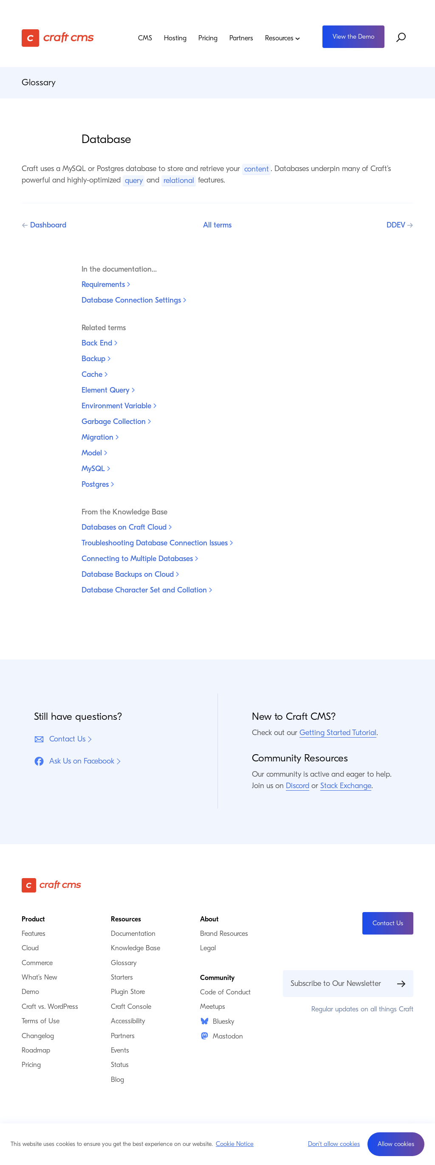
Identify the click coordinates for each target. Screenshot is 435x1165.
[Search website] (401, 38)
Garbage (116, 421)
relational (179, 180)
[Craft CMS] (63, 37)
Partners (241, 38)
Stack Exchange (345, 785)
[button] (395, 1144)
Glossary (39, 82)
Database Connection (134, 300)
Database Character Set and (147, 590)
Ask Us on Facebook (74, 761)
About (209, 919)
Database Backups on (130, 574)
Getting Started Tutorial (337, 732)
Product (33, 919)
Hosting (175, 38)
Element (108, 390)
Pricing (208, 38)
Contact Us (59, 739)
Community (217, 978)
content (256, 168)
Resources (282, 38)
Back (99, 343)
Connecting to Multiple (140, 558)
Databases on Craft (127, 527)
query (134, 180)
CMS (145, 38)
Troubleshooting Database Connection (157, 543)
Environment (119, 405)
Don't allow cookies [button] (334, 1144)
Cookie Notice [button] (235, 1144)
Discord (297, 785)
